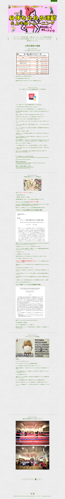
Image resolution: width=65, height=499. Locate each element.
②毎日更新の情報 (24, 37)
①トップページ (16, 37)
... (41, 479)
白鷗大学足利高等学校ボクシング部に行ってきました (32, 419)
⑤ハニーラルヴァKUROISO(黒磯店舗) (21, 39)
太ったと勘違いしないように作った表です (32, 50)
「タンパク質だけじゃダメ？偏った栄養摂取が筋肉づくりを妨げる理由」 (32, 89)
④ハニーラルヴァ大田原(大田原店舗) (44, 37)
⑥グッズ (32, 39)
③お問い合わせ (32, 37)
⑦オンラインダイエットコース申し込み (43, 39)
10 (39, 479)
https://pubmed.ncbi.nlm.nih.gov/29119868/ (24, 164)
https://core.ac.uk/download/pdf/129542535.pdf (29, 320)
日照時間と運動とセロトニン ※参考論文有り (32, 177)
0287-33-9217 (53, 0)
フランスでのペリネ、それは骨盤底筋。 (32, 337)
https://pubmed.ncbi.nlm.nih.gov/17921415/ (24, 168)
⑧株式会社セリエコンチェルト (32, 40)
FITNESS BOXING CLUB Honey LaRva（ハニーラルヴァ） (29, 496)
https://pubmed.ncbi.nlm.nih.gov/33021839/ (24, 159)
